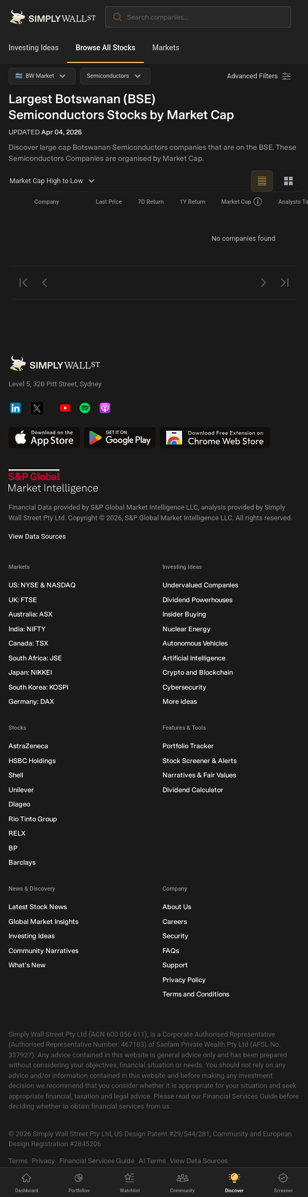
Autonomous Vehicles (195, 643)
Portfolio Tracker (188, 746)
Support (175, 965)
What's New (27, 965)
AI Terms (152, 1160)
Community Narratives (43, 950)
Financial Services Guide (96, 1160)
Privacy (43, 1160)
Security (175, 936)
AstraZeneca (28, 746)
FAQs (170, 950)
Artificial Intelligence (193, 657)
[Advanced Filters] (260, 76)
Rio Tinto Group (32, 818)
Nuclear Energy (186, 628)
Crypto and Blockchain (197, 672)
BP (12, 847)
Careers (174, 921)
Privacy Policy (184, 979)
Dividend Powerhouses (197, 599)
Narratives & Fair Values (199, 775)
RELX (16, 833)
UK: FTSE (22, 599)
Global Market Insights (43, 921)
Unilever (21, 789)
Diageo (19, 804)
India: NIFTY (27, 628)
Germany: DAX (31, 701)
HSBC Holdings (32, 760)
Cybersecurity (184, 687)
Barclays (21, 862)
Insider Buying (184, 614)
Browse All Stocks (105, 47)
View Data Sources (37, 536)
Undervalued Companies (200, 585)
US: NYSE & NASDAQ (42, 585)
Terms (18, 1160)
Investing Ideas (33, 47)
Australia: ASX (30, 614)
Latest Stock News (37, 907)
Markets (165, 47)
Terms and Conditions (195, 994)
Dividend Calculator (192, 789)
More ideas (179, 701)
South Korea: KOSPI (38, 687)
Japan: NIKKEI (30, 672)
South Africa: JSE (35, 657)
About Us (176, 907)
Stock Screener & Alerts (199, 760)
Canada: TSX (28, 643)
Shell (15, 775)
